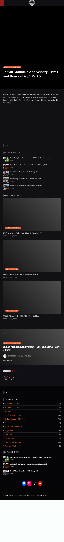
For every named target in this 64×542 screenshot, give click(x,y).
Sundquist (9, 434)
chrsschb (12, 356)
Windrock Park (10, 446)
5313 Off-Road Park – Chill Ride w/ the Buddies (21, 316)
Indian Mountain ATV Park (12, 67)
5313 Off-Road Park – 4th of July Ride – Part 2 (20, 275)
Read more (9, 360)
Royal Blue (9, 431)
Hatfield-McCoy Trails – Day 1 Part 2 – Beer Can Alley (23, 233)
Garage (8, 411)
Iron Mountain (10, 423)
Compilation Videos (12, 407)
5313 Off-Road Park (11, 269)
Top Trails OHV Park (13, 442)
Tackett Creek (10, 438)
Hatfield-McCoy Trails (13, 227)
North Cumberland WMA (14, 427)
